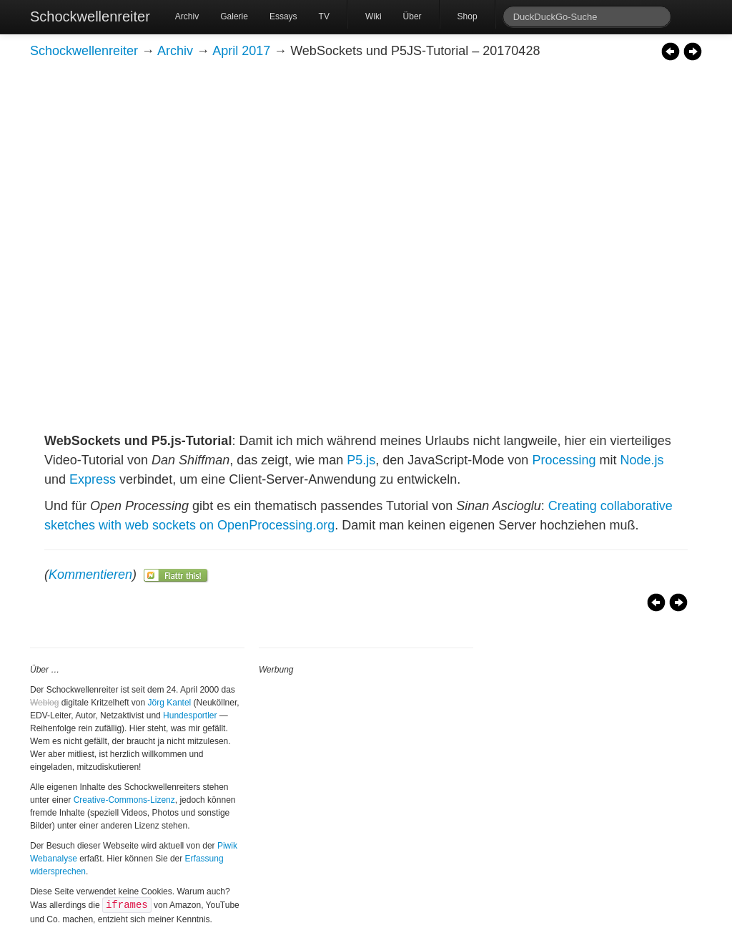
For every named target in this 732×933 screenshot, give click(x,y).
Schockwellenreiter (90, 16)
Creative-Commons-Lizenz (124, 800)
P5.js (361, 460)
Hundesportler (190, 715)
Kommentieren (90, 574)
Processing (563, 460)
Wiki (373, 16)
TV (324, 16)
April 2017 (241, 51)
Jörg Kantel (170, 703)
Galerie (234, 16)
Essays (283, 16)
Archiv (187, 16)
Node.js (641, 460)
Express (92, 479)
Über (412, 16)
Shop (468, 16)
